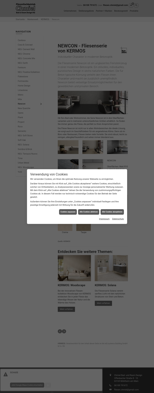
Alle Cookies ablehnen (89, 212)
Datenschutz (118, 219)
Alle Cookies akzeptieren (112, 212)
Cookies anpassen (68, 212)
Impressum (104, 219)
